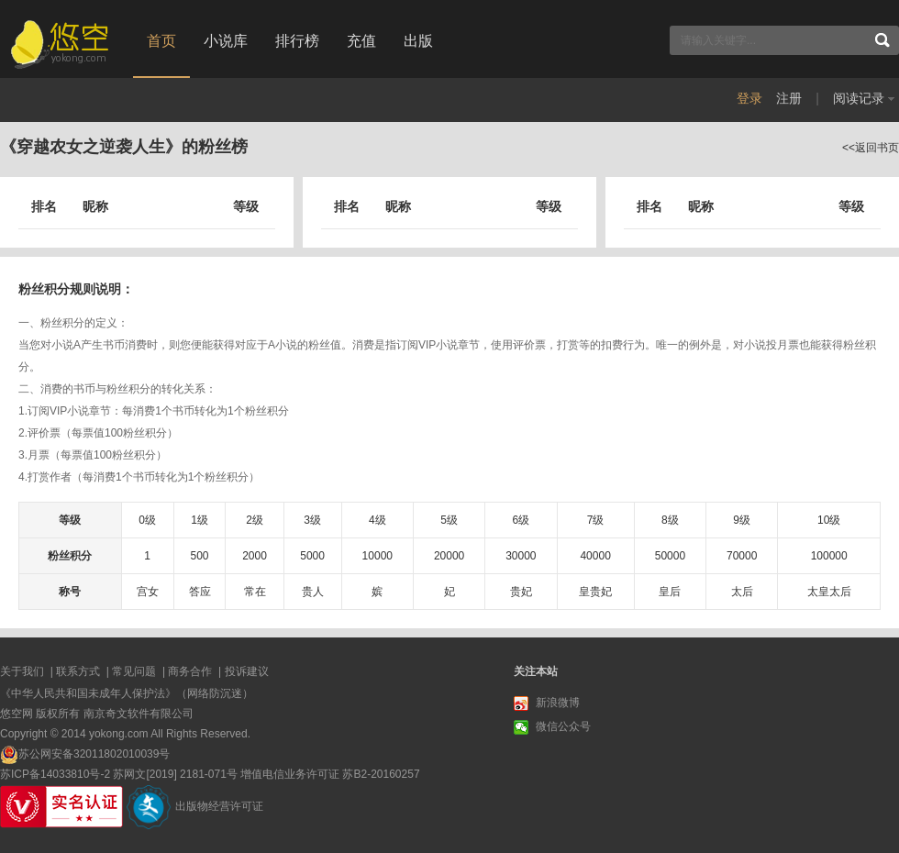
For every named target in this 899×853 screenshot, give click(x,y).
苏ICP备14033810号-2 (55, 774)
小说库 (226, 41)
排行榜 (297, 41)
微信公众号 (552, 727)
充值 (361, 41)
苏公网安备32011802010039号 (94, 754)
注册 (789, 98)
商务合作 (190, 671)
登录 (749, 98)
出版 (418, 41)
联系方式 (78, 671)
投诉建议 (247, 671)
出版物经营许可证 (219, 806)
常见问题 (134, 671)
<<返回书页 (870, 147)
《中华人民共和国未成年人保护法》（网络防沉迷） (126, 693)
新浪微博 (547, 703)
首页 (161, 41)
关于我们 (22, 671)
